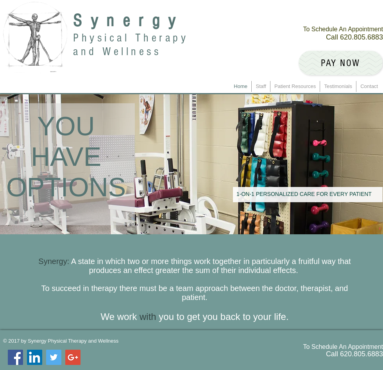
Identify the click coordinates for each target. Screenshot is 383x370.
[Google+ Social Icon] (73, 357)
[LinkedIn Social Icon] (34, 357)
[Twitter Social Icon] (53, 357)
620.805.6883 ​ (361, 37)
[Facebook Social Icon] (15, 357)
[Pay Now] (341, 63)
